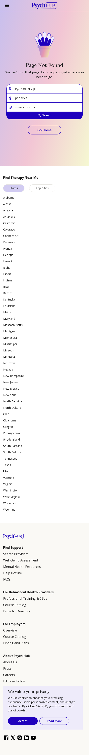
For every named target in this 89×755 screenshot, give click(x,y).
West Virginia (11, 497)
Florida (7, 248)
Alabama (9, 197)
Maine (7, 312)
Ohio (6, 414)
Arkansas (9, 217)
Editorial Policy (14, 681)
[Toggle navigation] (7, 6)
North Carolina (12, 401)
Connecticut (10, 236)
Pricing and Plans (16, 643)
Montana (9, 357)
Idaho (7, 268)
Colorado (9, 229)
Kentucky (9, 299)
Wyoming (9, 509)
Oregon (8, 427)
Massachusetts (13, 325)
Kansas (8, 293)
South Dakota (12, 452)
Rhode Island (11, 439)
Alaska (7, 204)
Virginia (7, 484)
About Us (10, 662)
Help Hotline (12, 573)
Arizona (8, 210)
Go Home (44, 130)
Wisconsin (9, 503)
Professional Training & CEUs (25, 598)
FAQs (7, 579)
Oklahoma (9, 420)
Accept (23, 721)
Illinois (7, 274)
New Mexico (11, 388)
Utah (6, 471)
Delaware (9, 242)
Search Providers (15, 554)
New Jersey (10, 382)
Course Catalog (14, 605)
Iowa (6, 287)
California (9, 223)
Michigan (9, 331)
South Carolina (12, 446)
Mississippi (10, 344)
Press (7, 668)
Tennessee (10, 458)
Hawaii (7, 261)
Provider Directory (17, 611)
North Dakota (12, 408)
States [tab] (14, 188)
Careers (9, 675)
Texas (7, 465)
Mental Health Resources (22, 566)
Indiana (8, 280)
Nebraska (9, 363)
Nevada (8, 369)
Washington (10, 490)
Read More (54, 721)
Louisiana (9, 306)
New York (9, 395)
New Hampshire (13, 376)
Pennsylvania (11, 433)
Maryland (9, 318)
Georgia (8, 255)
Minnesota (10, 338)
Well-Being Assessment (20, 560)
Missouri (8, 350)
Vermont (8, 478)
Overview (10, 630)
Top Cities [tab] (42, 188)
